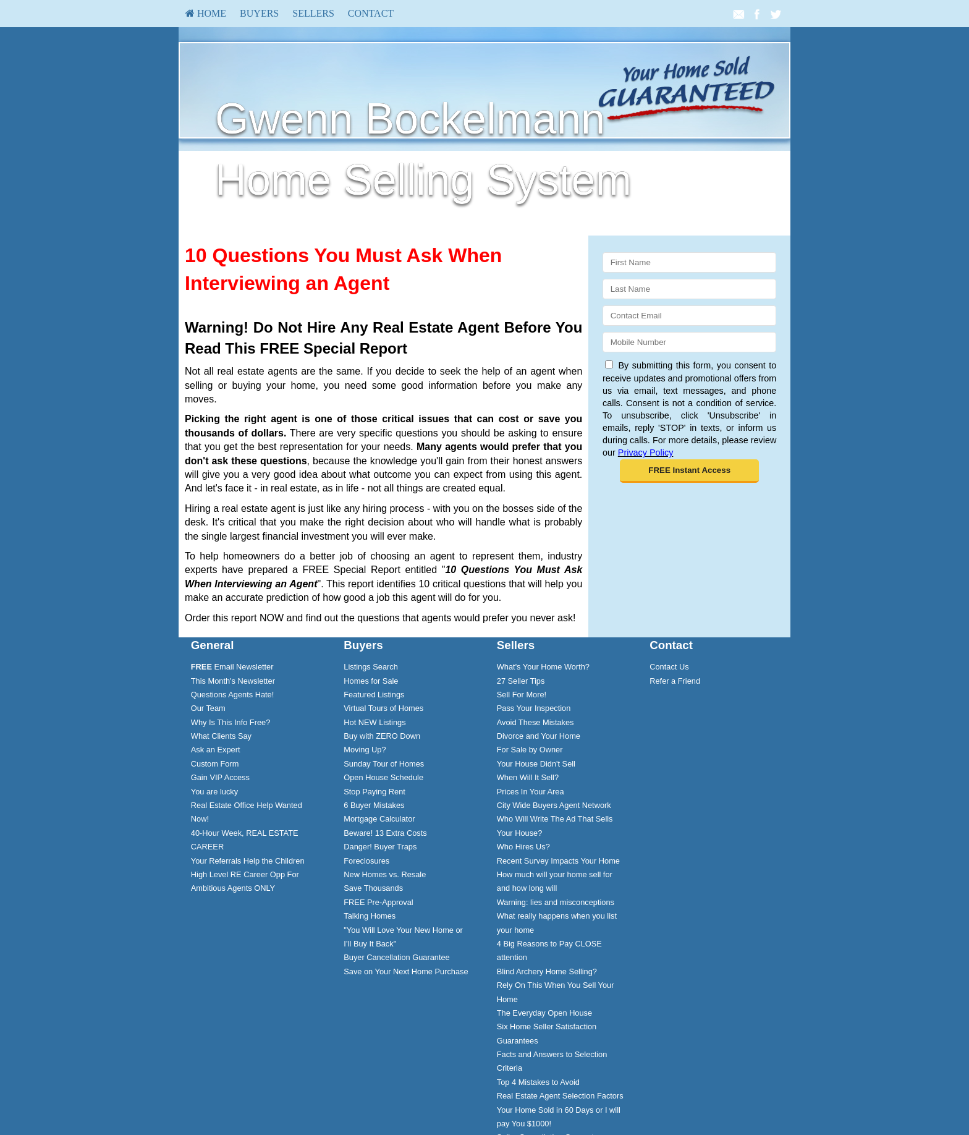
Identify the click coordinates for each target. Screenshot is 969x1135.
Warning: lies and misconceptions (555, 902)
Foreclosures (366, 860)
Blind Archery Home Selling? (547, 971)
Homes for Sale (371, 681)
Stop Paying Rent (374, 791)
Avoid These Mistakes (535, 722)
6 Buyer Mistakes (374, 805)
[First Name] (689, 262)
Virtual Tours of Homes (383, 708)
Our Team (208, 708)
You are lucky (214, 791)
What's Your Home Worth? (543, 666)
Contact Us (669, 666)
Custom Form (215, 763)
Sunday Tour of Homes (384, 763)
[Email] (689, 315)
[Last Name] (689, 289)
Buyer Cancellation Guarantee (396, 957)
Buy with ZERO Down (382, 736)
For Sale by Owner (530, 749)
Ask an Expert (215, 749)
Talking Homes (370, 915)
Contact (371, 13)
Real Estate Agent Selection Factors (560, 1095)
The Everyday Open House (544, 1013)
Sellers (313, 13)
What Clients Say (221, 736)
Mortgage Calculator (379, 818)
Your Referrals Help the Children (248, 860)
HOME (205, 13)
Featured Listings (374, 694)
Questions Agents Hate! (232, 694)
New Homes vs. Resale (385, 874)
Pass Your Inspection (534, 708)
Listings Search (371, 666)
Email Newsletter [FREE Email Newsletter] (232, 666)
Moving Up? (365, 749)
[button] (689, 471)
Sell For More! (521, 694)
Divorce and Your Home (538, 736)
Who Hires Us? (523, 846)
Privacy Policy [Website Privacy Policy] (646, 452)
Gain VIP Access (220, 777)
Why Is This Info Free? (231, 722)
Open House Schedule (383, 777)
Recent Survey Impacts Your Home (558, 860)
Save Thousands (373, 888)
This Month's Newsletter (233, 681)
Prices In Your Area (530, 791)
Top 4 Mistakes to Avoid (538, 1082)
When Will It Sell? (528, 777)
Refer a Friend (675, 681)
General (212, 645)
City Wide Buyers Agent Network (554, 805)
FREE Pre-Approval (378, 902)
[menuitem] (206, 13)
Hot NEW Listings (374, 722)
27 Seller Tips (521, 681)
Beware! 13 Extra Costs (385, 833)
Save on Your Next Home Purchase (406, 971)
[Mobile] (689, 342)
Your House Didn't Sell (536, 763)
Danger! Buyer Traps (380, 846)
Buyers (259, 13)
